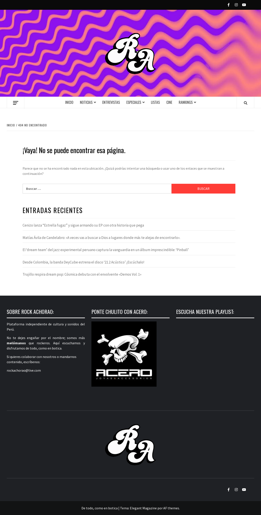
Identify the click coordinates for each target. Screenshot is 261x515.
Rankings (186, 102)
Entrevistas (111, 102)
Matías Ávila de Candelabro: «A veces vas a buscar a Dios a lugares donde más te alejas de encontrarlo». (101, 237)
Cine (169, 102)
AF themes (171, 508)
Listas (155, 102)
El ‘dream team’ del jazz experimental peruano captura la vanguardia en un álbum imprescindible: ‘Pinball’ (106, 249)
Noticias (86, 102)
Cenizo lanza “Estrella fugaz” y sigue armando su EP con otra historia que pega (83, 225)
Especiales (133, 102)
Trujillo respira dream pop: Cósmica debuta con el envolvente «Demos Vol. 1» (82, 274)
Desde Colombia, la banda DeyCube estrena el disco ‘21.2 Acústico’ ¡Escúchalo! (83, 262)
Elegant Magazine (143, 508)
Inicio (69, 102)
